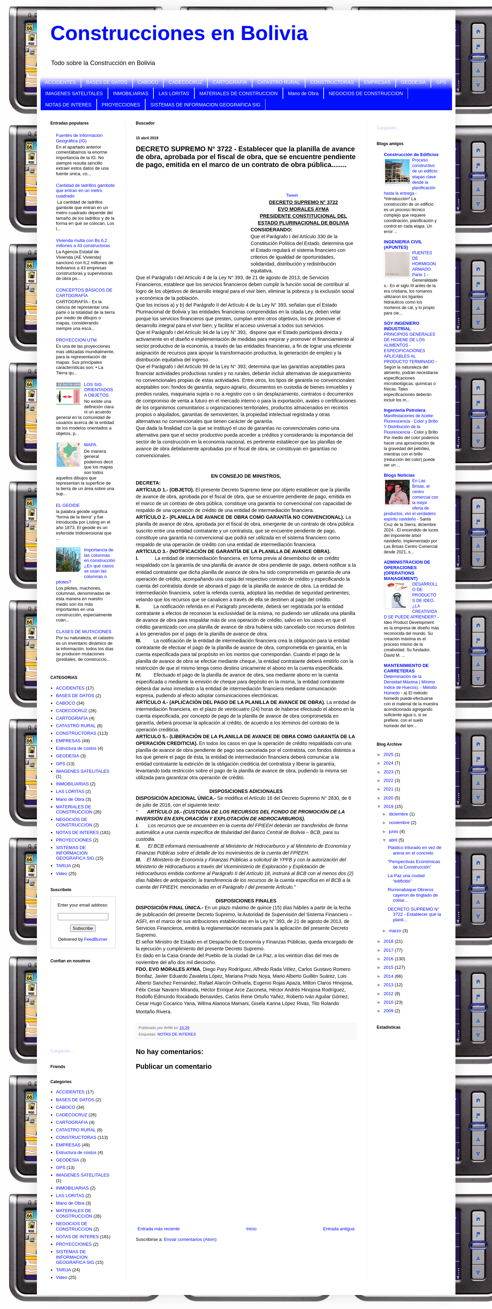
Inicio (251, 1228)
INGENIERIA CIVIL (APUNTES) (403, 244)
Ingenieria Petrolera (404, 410)
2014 (389, 976)
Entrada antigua (339, 1228)
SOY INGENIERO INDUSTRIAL (402, 326)
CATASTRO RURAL (278, 82)
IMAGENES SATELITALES (74, 93)
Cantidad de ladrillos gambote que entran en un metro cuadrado (85, 190)
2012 (389, 993)
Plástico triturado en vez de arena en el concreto (414, 850)
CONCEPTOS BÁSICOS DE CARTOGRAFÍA (84, 292)
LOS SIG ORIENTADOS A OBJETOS (98, 390)
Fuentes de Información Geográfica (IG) (79, 138)
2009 (389, 1010)
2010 (389, 1002)
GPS (441, 82)
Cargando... (62, 1050)
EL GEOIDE (68, 505)
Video (61, 873)
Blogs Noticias (399, 475)
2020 (389, 797)
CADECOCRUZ (185, 82)
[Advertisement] (85, 1001)
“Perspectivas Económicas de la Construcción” (414, 864)
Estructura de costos (76, 748)
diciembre (399, 814)
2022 (389, 780)
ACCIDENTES (60, 82)
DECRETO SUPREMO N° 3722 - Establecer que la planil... (414, 914)
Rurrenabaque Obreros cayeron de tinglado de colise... (413, 895)
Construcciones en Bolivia (179, 33)
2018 (389, 941)
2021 (389, 789)
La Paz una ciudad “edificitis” (406, 878)
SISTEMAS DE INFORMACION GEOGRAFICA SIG (205, 104)
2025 (389, 754)
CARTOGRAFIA (230, 82)
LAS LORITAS (174, 93)
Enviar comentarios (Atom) (190, 1239)
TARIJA (63, 865)
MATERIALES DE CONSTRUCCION (239, 93)
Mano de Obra (303, 93)
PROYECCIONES (121, 104)
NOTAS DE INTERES (68, 104)
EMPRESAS (377, 82)
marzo (395, 930)
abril (393, 840)
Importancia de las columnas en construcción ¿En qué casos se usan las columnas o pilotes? (85, 566)
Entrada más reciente (159, 1228)
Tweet (292, 195)
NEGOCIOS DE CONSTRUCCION (366, 93)
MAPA (90, 444)
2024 (389, 763)
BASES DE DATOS (106, 82)
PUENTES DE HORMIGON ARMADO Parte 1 (424, 264)
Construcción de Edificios (411, 154)
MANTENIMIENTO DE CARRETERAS (406, 668)
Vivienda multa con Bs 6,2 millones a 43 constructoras (83, 243)
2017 (389, 950)
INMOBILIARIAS (130, 93)
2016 (389, 958)
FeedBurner (96, 939)
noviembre (400, 822)
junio (394, 831)
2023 (389, 771)
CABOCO (148, 82)
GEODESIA (413, 82)
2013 (389, 984)
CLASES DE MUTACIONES (83, 631)
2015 (389, 967)
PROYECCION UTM (76, 340)
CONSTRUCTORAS (332, 82)
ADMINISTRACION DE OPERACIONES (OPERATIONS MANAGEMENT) (407, 570)
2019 (389, 806)
